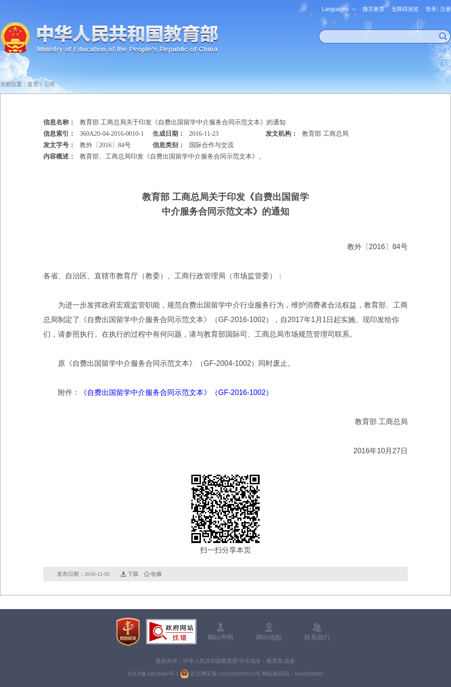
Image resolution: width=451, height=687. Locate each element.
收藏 (156, 574)
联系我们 (317, 637)
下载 (133, 574)
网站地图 (269, 637)
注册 (445, 9)
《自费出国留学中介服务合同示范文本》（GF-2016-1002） (176, 392)
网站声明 (220, 637)
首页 (32, 84)
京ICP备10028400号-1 (153, 674)
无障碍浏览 (405, 9)
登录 (430, 9)
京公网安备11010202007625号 (225, 674)
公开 (49, 84)
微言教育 (373, 9)
